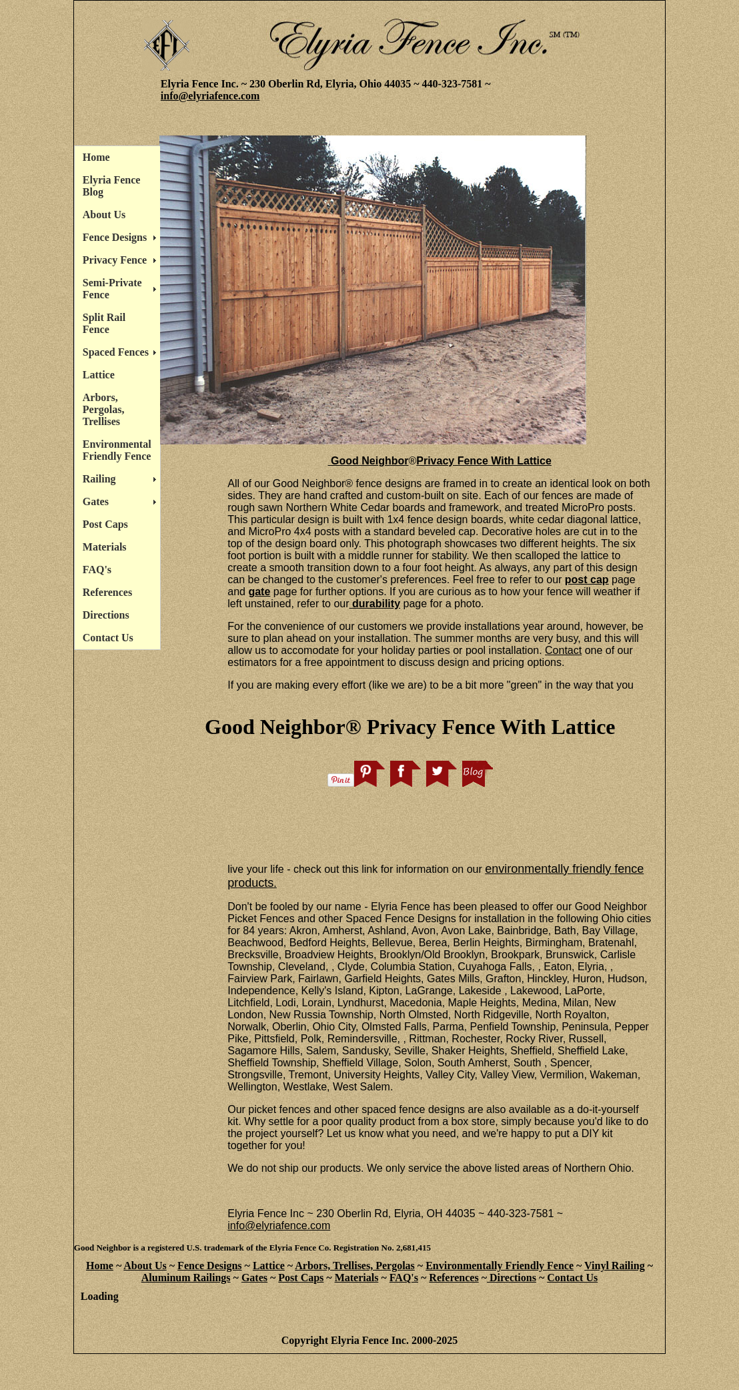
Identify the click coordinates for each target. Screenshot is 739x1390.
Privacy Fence (115, 260)
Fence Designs (115, 237)
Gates (96, 501)
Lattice (99, 374)
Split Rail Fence (104, 323)
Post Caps (105, 524)
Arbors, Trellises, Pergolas (355, 1265)
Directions (106, 615)
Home (96, 157)
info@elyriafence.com (210, 95)
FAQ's (97, 569)
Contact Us (108, 637)
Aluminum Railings (186, 1277)
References (107, 592)
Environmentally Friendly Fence (500, 1265)
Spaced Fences (116, 352)
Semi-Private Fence (112, 288)
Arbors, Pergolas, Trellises (104, 409)
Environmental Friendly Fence (117, 450)
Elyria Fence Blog (112, 186)
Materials (105, 547)
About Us (104, 214)
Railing (99, 478)
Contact (563, 650)
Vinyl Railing (614, 1265)
